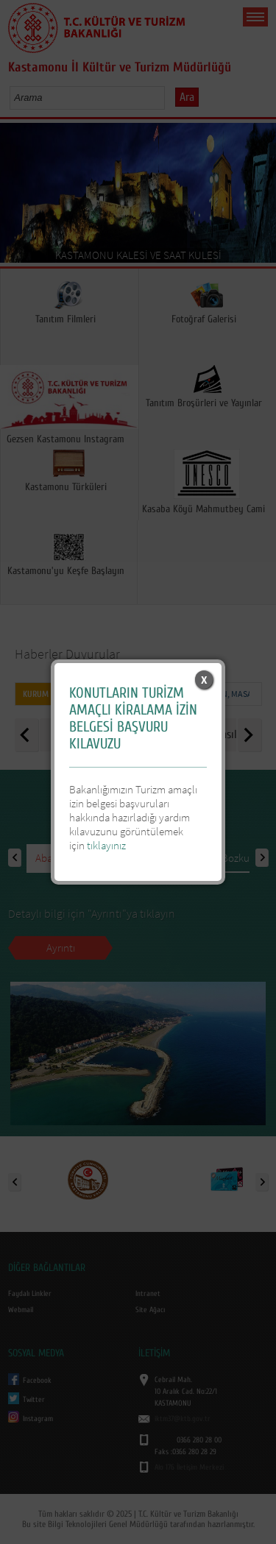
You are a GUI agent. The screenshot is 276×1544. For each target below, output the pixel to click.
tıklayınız (106, 845)
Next (259, 197)
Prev (16, 197)
